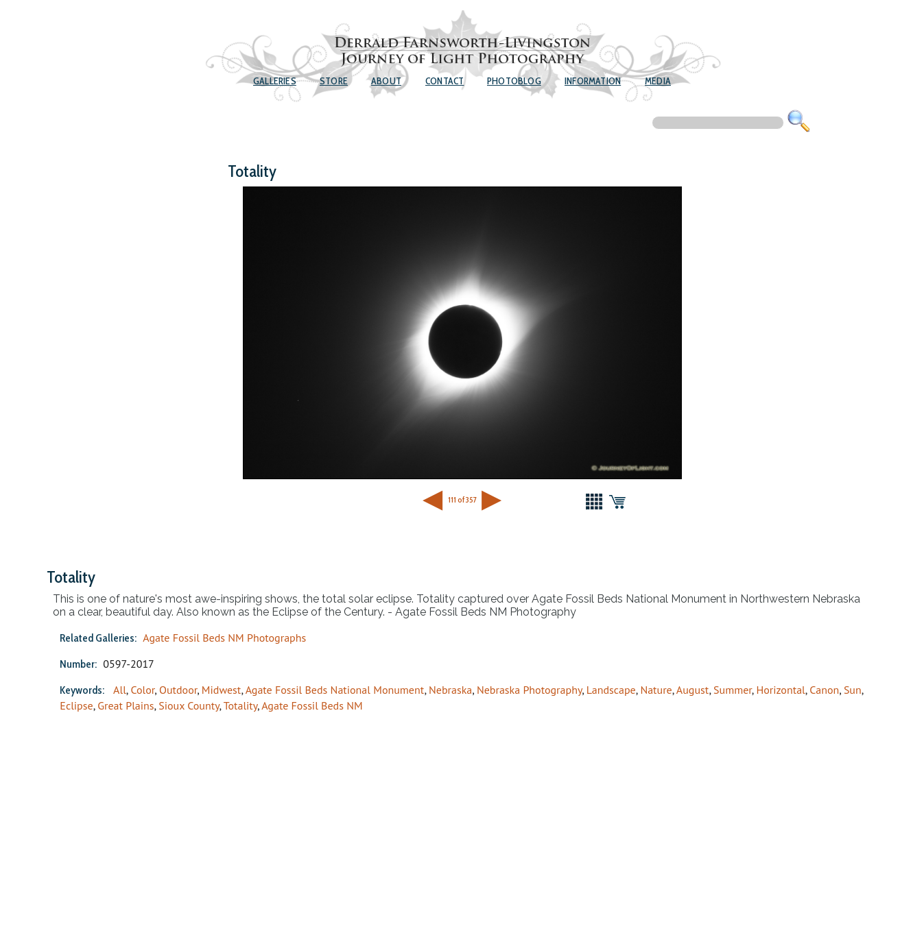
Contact (444, 81)
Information (593, 81)
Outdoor (178, 690)
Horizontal (780, 690)
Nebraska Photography (529, 690)
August (692, 690)
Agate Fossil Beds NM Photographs (224, 637)
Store (334, 81)
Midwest (221, 690)
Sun (853, 690)
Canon (824, 690)
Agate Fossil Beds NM (311, 705)
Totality (240, 705)
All (119, 690)
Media (658, 81)
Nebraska (450, 690)
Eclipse (76, 705)
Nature (656, 690)
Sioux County (188, 705)
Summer (732, 690)
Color (142, 690)
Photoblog (514, 81)
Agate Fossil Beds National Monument (335, 690)
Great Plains (125, 705)
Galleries (274, 81)
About (386, 81)
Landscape (611, 690)
